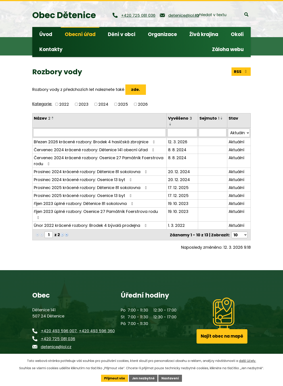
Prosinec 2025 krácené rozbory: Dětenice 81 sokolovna (91, 187)
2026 (143, 104)
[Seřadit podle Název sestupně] (52, 119)
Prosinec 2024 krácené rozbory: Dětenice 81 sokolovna (91, 171)
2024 (103, 104)
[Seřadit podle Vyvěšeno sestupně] (170, 125)
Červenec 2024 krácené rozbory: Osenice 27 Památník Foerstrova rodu (98, 160)
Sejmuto (210, 118)
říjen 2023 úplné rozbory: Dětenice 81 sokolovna (84, 203)
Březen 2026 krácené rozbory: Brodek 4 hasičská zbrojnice (95, 141)
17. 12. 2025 (178, 187)
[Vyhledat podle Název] (99, 132)
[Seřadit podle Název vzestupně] (52, 117)
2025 (123, 104)
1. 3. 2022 (176, 225)
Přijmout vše (113, 378)
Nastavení (171, 378)
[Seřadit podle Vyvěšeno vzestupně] (170, 123)
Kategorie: (42, 104)
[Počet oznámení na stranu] (239, 234)
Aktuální (236, 141)
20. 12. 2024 (179, 171)
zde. (135, 89)
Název (42, 118)
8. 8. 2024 (177, 149)
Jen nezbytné (143, 378)
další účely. (247, 361)
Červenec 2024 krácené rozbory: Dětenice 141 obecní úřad (95, 149)
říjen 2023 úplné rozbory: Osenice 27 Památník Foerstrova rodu (96, 213)
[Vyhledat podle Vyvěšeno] (182, 132)
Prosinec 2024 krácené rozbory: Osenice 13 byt (83, 179)
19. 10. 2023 (178, 203)
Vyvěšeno (180, 118)
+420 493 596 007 (59, 330)
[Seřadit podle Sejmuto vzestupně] (222, 117)
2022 (64, 104)
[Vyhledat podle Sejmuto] (213, 132)
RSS (241, 71)
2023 (83, 104)
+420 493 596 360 (97, 330)
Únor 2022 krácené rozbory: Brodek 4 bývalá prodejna (91, 225)
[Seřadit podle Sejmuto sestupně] (222, 119)
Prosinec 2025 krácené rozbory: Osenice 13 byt (83, 195)
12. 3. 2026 (177, 141)
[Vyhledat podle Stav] (239, 132)
